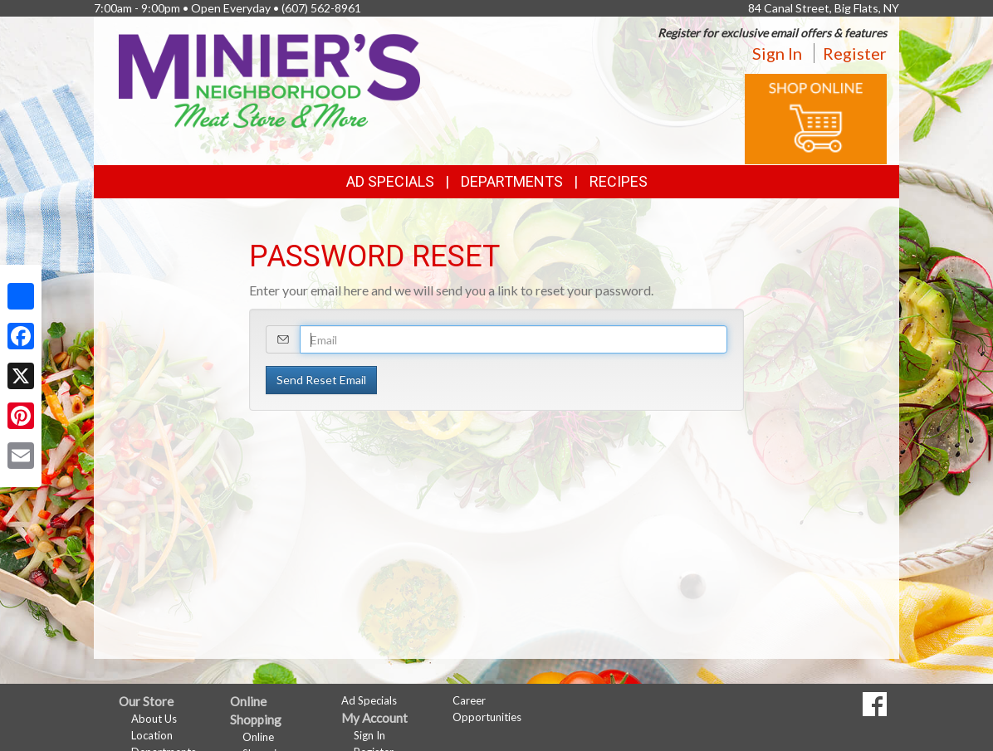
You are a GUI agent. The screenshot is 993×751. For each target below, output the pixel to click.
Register (855, 53)
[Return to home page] (269, 79)
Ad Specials (390, 181)
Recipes (618, 181)
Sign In (777, 53)
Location (152, 735)
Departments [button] (512, 181)
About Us (154, 718)
